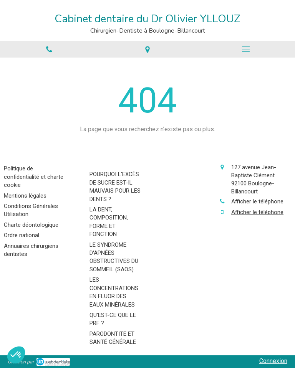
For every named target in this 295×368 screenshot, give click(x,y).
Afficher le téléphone (257, 201)
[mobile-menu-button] (246, 49)
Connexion (273, 361)
